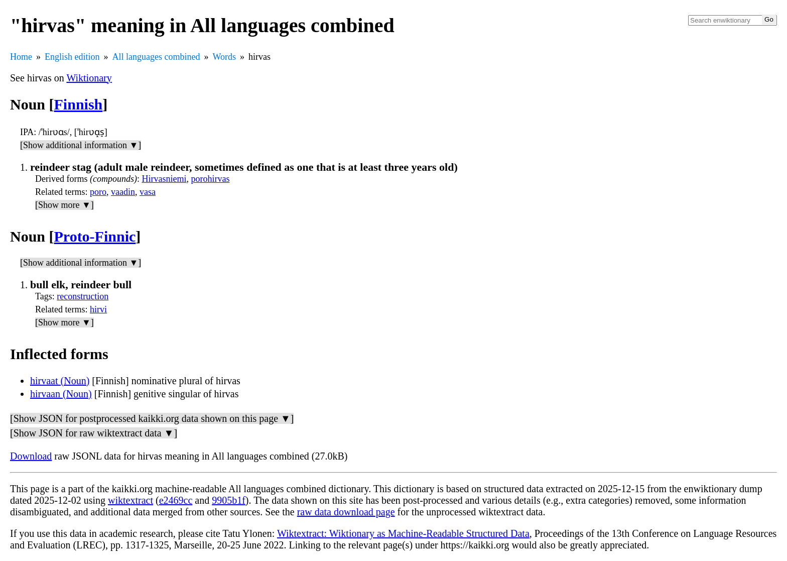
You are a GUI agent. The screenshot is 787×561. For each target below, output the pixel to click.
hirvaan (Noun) (61, 393)
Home (21, 57)
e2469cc (176, 500)
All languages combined (156, 57)
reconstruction (82, 296)
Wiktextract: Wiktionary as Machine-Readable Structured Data (403, 533)
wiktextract (130, 500)
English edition (72, 57)
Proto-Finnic (95, 236)
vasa (148, 192)
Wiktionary (88, 77)
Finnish (78, 104)
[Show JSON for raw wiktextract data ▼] (93, 432)
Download (31, 456)
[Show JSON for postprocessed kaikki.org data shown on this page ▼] (152, 418)
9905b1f (228, 500)
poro (98, 192)
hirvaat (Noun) (59, 380)
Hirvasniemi (164, 179)
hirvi (98, 309)
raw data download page (346, 511)
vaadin (123, 192)
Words (224, 57)
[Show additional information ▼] (80, 145)
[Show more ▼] (64, 205)
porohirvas (210, 179)
